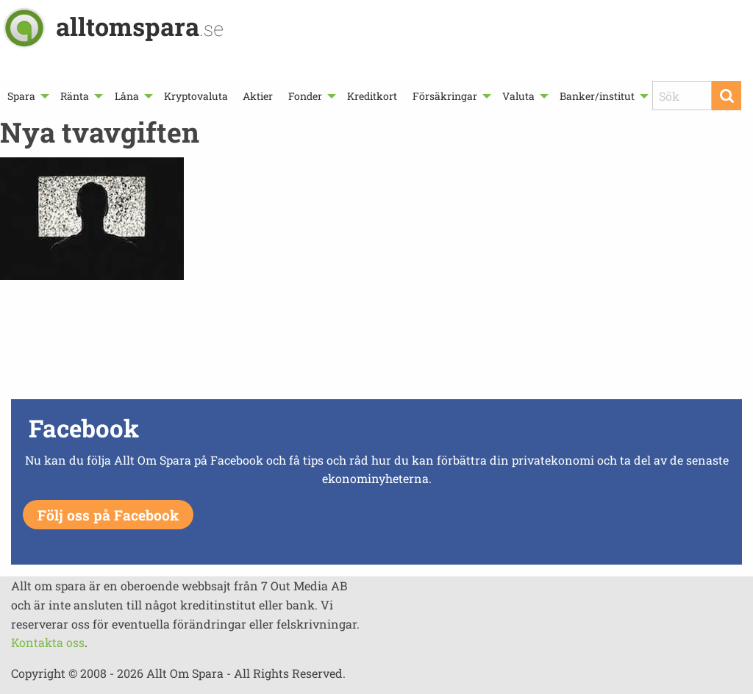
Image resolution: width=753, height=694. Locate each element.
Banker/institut (597, 96)
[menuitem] (26, 95)
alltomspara (140, 26)
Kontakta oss (48, 642)
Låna (127, 96)
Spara (21, 96)
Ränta (74, 96)
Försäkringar (445, 96)
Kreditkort (372, 96)
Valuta (518, 96)
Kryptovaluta (196, 96)
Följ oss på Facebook (108, 515)
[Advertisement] (376, 343)
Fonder (305, 96)
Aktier (258, 96)
